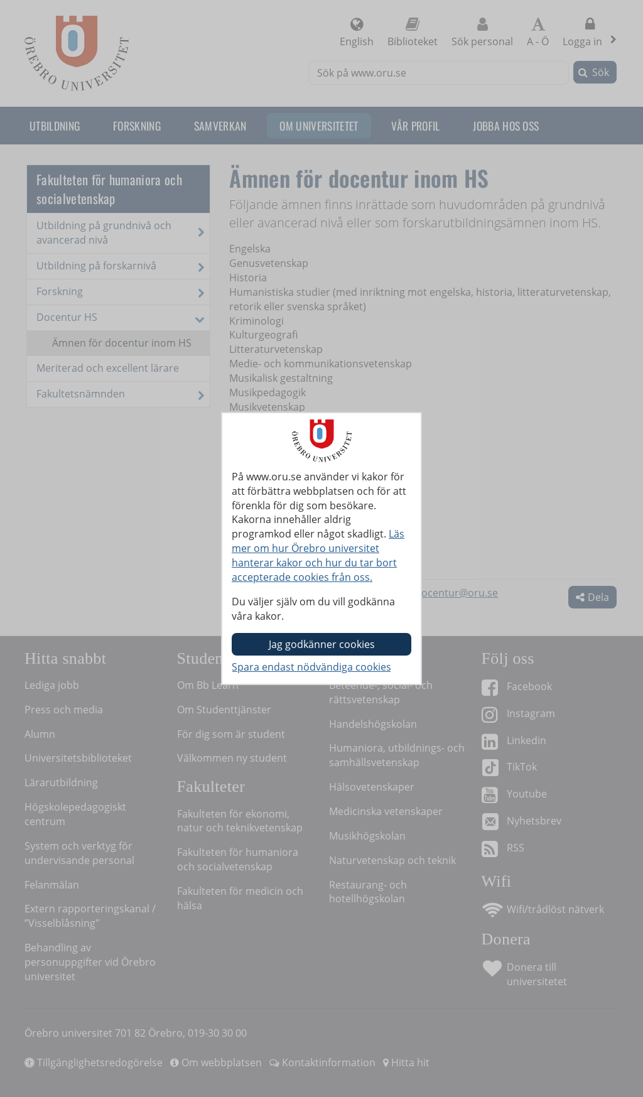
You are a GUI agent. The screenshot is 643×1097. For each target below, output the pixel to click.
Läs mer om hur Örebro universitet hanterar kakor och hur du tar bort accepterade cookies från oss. (318, 555)
